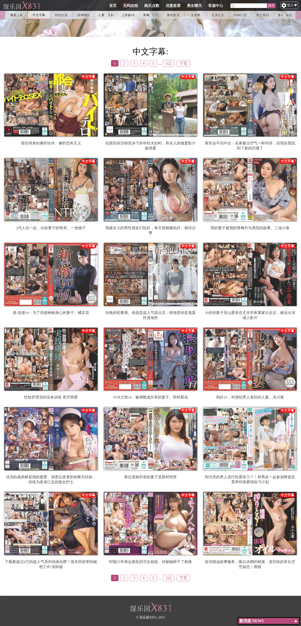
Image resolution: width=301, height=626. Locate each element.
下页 (183, 63)
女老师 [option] (195, 15)
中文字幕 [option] (39, 15)
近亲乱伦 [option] (218, 15)
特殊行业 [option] (240, 15)
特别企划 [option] (61, 15)
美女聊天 (214, 6)
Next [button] (298, 15)
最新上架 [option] (16, 15)
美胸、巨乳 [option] (151, 15)
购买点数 (171, 6)
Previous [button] (2, 15)
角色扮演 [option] (173, 15)
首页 (132, 6)
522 (169, 63)
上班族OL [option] (128, 15)
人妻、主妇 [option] (106, 15)
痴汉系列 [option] (262, 15)
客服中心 (235, 6)
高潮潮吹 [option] (83, 15)
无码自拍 (150, 6)
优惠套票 (192, 6)
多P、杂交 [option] (285, 15)
